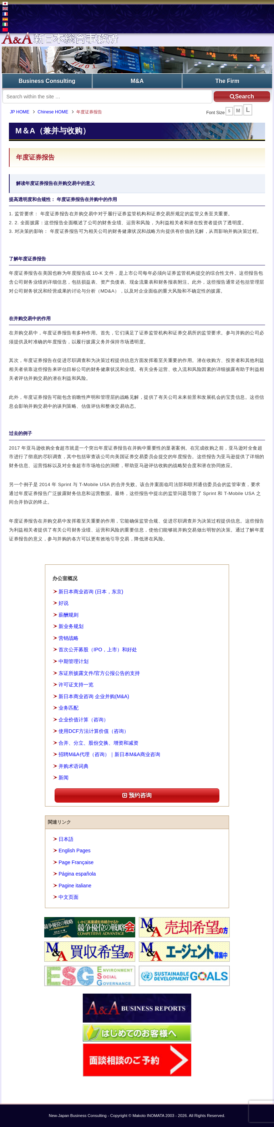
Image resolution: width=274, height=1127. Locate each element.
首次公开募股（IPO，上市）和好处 (98, 649)
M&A (137, 81)
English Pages (75, 850)
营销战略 (68, 638)
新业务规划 (71, 626)
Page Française (76, 862)
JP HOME (20, 112)
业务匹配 (68, 708)
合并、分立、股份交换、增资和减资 (98, 742)
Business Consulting (47, 81)
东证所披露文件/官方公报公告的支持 (99, 673)
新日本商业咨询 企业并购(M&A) (94, 696)
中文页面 (68, 897)
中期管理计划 (73, 661)
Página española (77, 874)
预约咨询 (137, 795)
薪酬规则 (68, 615)
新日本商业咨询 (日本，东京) (91, 591)
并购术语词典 (73, 766)
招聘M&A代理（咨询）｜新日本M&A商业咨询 (109, 754)
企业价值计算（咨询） (83, 719)
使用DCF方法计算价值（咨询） (94, 731)
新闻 (63, 777)
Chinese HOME (54, 112)
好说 (63, 603)
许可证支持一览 (76, 684)
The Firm (227, 81)
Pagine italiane (75, 885)
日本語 (66, 839)
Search (240, 96)
